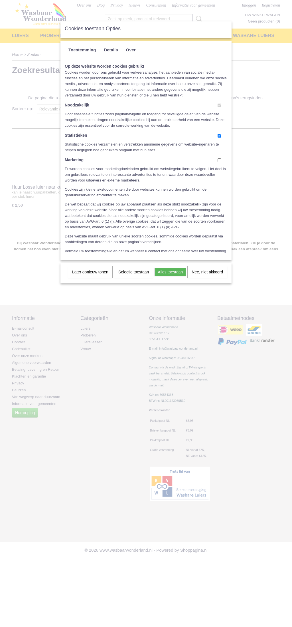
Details (111, 49)
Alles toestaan (170, 272)
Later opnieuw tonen (90, 272)
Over (131, 49)
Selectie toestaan (133, 272)
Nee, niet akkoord (207, 272)
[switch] (219, 105)
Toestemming (82, 49)
